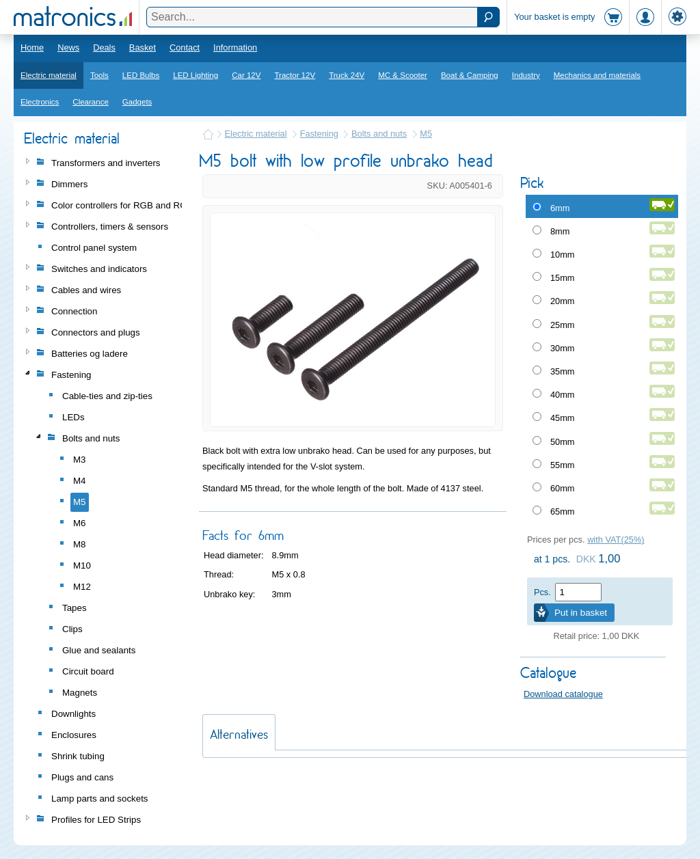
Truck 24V (346, 75)
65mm (562, 511)
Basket (142, 47)
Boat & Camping (469, 75)
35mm (562, 371)
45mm (562, 418)
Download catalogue (563, 694)
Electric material (49, 75)
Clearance (90, 102)
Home (32, 47)
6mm (559, 208)
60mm (562, 488)
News (68, 47)
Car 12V (246, 75)
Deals (104, 47)
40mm (562, 395)
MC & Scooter (402, 75)
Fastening (319, 133)
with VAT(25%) (615, 539)
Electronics (40, 102)
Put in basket (580, 613)
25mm (562, 325)
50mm (562, 442)
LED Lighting (195, 75)
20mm (562, 301)
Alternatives (239, 734)
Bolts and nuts (379, 133)
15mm (562, 278)
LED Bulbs (140, 75)
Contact (185, 47)
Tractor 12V (294, 75)
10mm (562, 254)
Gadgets (137, 102)
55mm (562, 465)
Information (235, 47)
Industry (526, 75)
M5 (426, 133)
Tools (99, 75)
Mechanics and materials (597, 75)
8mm (559, 231)
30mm (562, 348)
